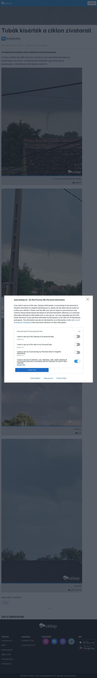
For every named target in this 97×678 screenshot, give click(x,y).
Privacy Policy (61, 378)
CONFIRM (32, 370)
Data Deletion (35, 378)
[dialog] (48, 339)
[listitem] (48, 331)
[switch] (77, 336)
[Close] (88, 300)
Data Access (48, 378)
